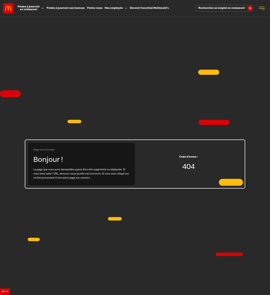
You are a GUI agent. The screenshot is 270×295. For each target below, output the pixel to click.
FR (7, 292)
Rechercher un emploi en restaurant (226, 8)
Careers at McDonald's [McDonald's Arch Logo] (8, 8)
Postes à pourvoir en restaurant (31, 8)
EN (3, 292)
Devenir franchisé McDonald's (149, 8)
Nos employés (116, 8)
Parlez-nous (94, 8)
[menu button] (261, 8)
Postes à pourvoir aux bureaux (66, 8)
